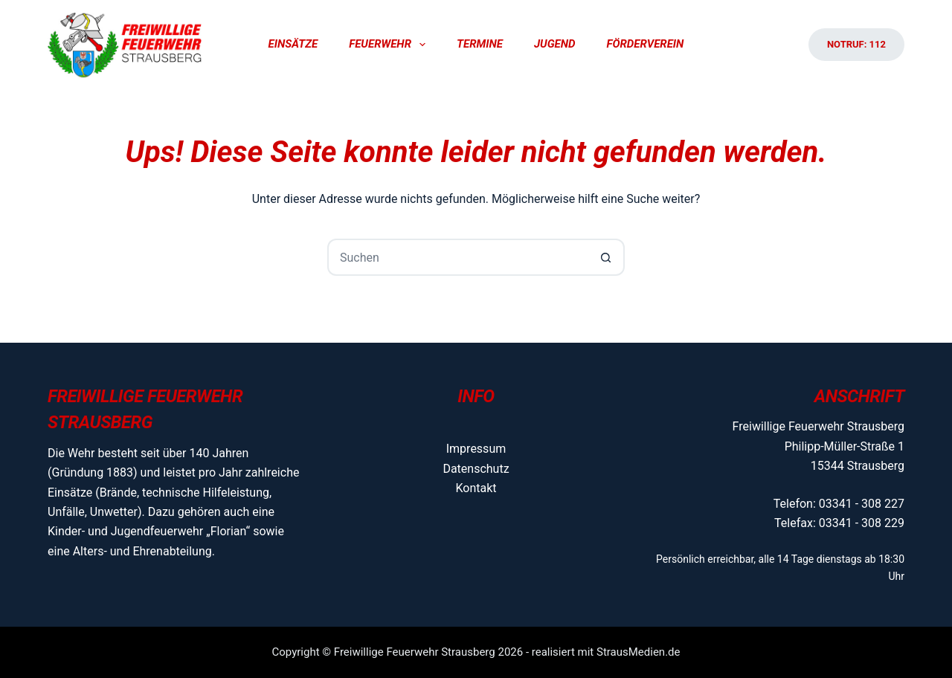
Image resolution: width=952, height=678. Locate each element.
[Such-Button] (606, 257)
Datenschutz (476, 469)
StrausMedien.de (638, 652)
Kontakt (475, 488)
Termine (480, 44)
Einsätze (293, 44)
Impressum (476, 449)
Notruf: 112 (856, 44)
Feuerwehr (390, 45)
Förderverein (645, 44)
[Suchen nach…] (457, 257)
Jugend (555, 44)
